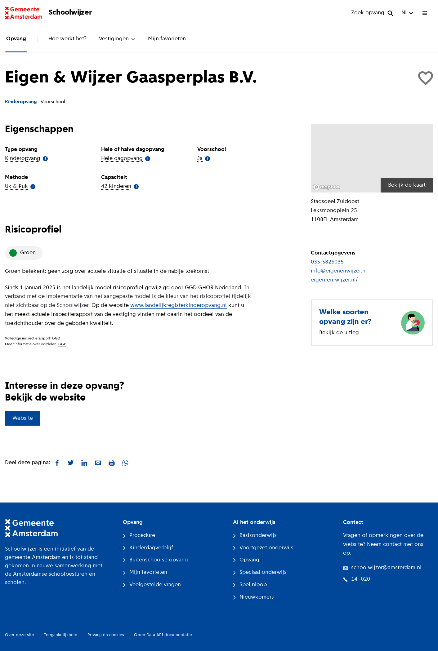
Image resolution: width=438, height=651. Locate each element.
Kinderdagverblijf (148, 548)
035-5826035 (327, 262)
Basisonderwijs (255, 535)
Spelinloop (250, 585)
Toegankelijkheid (61, 635)
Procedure (139, 535)
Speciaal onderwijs (260, 572)
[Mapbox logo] (326, 187)
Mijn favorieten (167, 39)
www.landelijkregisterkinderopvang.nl (178, 305)
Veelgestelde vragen (152, 585)
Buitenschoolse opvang (155, 560)
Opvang (16, 39)
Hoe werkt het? (67, 39)
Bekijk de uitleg (339, 333)
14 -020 (356, 579)
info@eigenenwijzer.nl (339, 271)
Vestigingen (117, 39)
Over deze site (19, 635)
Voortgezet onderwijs (263, 548)
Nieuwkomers (253, 597)
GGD (56, 338)
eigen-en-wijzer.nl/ (334, 280)
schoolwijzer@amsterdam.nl (382, 568)
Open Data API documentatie (163, 635)
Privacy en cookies (105, 635)
